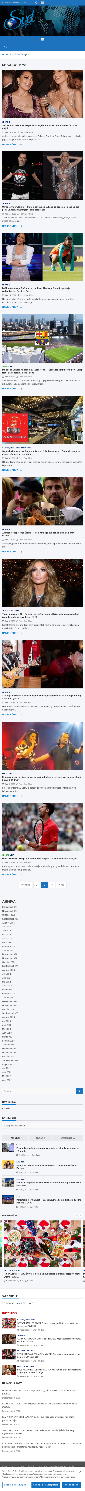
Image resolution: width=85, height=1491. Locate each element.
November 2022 (9, 1053)
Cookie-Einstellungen (15, 1486)
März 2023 (7, 1037)
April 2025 (7, 939)
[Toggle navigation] (42, 39)
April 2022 (7, 1080)
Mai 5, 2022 (23, 1206)
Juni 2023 (6, 1025)
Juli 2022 (6, 1068)
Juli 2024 (6, 974)
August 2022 (8, 1064)
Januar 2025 (8, 950)
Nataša (30, 1280)
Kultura (20, 1162)
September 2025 (10, 919)
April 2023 (7, 1033)
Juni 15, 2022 (10, 132)
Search (79, 1091)
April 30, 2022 (25, 1155)
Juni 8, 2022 (10, 376)
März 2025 (7, 942)
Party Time (26, 448)
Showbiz (6, 122)
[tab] (15, 1138)
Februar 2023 (8, 1041)
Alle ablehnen (71, 1486)
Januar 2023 (8, 1045)
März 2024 (7, 990)
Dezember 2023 (9, 1001)
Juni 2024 (7, 978)
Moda (71, 1466)
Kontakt (6, 1108)
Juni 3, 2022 (10, 621)
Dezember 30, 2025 (14, 1280)
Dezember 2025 (9, 907)
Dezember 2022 (9, 1049)
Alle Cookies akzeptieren (45, 1486)
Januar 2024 (8, 997)
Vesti (12, 366)
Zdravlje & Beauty (10, 610)
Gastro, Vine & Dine (11, 448)
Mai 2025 (6, 935)
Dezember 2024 (9, 954)
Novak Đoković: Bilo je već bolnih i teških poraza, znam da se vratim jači (39, 858)
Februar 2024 (8, 994)
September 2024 (10, 966)
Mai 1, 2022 (23, 1172)
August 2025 (8, 923)
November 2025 (9, 911)
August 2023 (8, 1017)
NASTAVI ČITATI (12, 144)
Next (61, 885)
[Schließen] (80, 1473)
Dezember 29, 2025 (28, 1376)
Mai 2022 (6, 1076)
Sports (5, 366)
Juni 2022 (6, 1072)
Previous (25, 885)
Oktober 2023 (8, 1009)
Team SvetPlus (26, 132)
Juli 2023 (6, 1021)
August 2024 (8, 970)
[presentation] (76, 1216)
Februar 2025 (8, 946)
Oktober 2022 (8, 1056)
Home (4, 1466)
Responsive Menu (42, 2)
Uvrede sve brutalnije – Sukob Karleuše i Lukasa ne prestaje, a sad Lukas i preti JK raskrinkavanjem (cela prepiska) (41, 208)
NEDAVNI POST (10, 1312)
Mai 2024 (6, 982)
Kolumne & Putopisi (26, 1351)
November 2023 (9, 1005)
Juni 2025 (6, 931)
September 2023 (10, 1013)
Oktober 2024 (9, 962)
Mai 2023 (6, 1029)
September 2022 (10, 1060)
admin (37, 1155)
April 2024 (7, 986)
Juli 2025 (6, 927)
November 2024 (9, 958)
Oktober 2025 (8, 915)
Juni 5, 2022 (10, 458)
